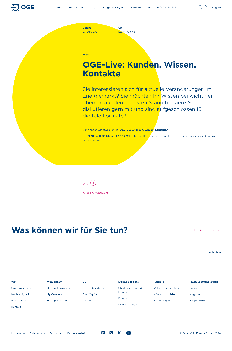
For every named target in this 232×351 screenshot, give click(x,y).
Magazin (195, 294)
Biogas (122, 298)
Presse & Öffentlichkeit (162, 7)
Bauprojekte (197, 300)
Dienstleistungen (128, 304)
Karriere (136, 7)
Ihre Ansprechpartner (207, 7)
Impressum (18, 333)
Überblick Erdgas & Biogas (130, 289)
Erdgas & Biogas (113, 7)
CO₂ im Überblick (93, 287)
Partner (87, 300)
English (216, 7)
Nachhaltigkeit (20, 294)
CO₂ (93, 7)
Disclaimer (56, 333)
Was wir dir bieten (165, 294)
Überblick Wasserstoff (60, 287)
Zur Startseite (23, 7)
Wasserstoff (75, 7)
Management (19, 300)
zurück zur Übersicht (95, 192)
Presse (194, 287)
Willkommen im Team (167, 287)
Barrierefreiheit (76, 333)
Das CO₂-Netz (91, 294)
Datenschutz (37, 333)
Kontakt (16, 306)
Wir (58, 7)
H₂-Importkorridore (59, 300)
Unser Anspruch (21, 287)
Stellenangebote (164, 300)
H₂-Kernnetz (54, 294)
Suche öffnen (200, 7)
